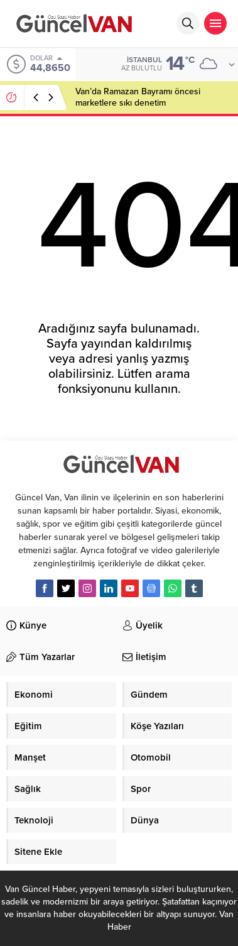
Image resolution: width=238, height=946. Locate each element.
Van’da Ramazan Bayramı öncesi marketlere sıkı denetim (137, 97)
